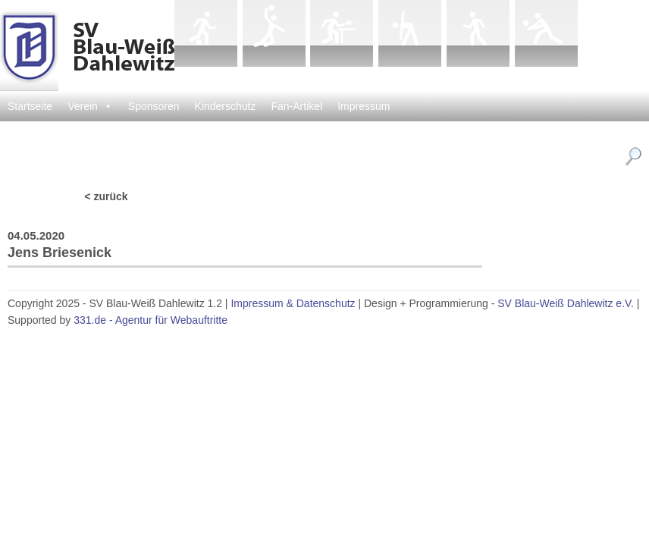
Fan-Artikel (297, 106)
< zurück (105, 196)
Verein (90, 106)
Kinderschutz (225, 106)
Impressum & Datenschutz (292, 303)
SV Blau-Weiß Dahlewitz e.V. (565, 303)
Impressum (363, 106)
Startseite (30, 106)
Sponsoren (154, 106)
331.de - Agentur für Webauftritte (150, 320)
